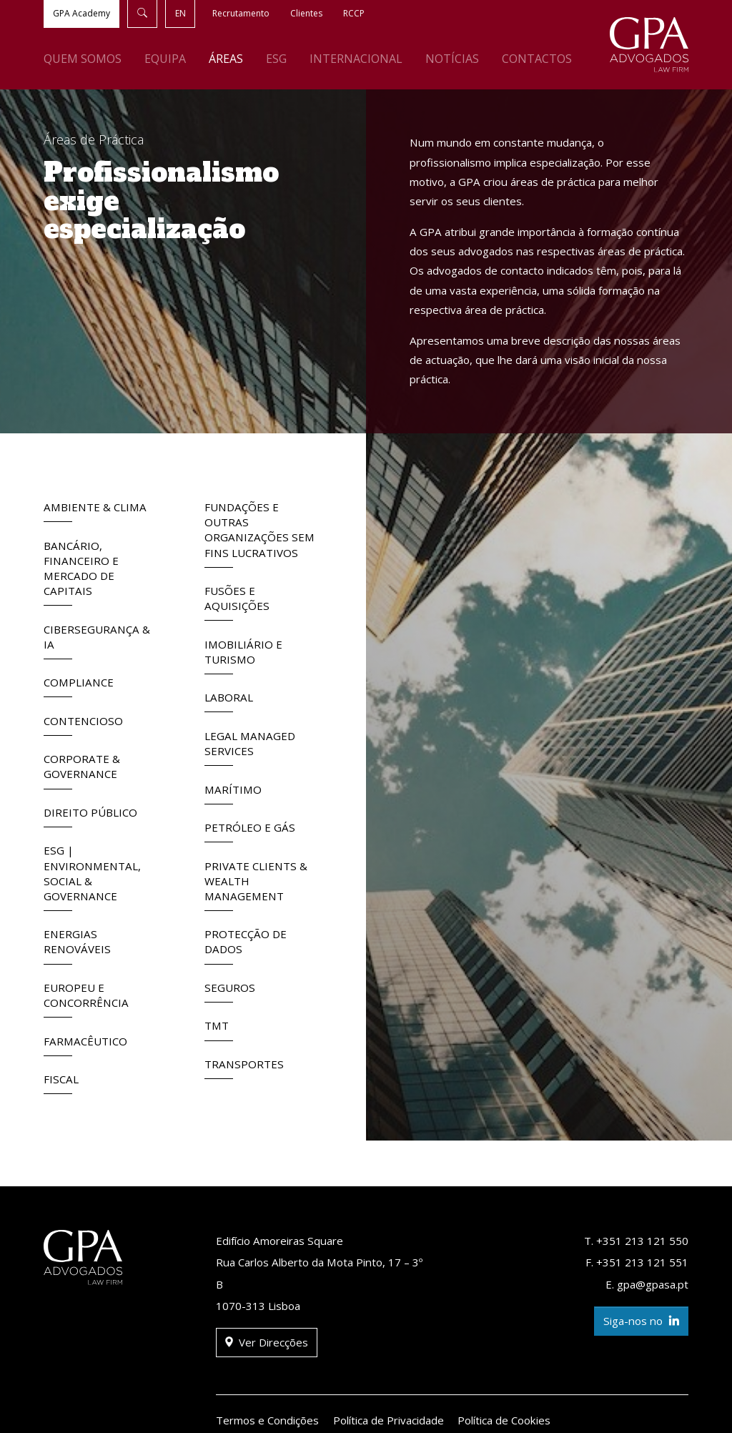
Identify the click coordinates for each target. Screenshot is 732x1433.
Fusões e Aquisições (236, 602)
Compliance (79, 686)
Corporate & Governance (82, 770)
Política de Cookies (504, 1420)
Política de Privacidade (388, 1420)
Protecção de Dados (245, 945)
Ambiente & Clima (95, 511)
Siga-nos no (641, 1321)
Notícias (452, 59)
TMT (218, 1029)
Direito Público (90, 816)
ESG (276, 59)
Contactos (537, 59)
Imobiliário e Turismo (243, 655)
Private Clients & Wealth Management (255, 885)
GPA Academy (81, 13)
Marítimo (233, 793)
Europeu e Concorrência (86, 999)
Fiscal (61, 1083)
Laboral (228, 701)
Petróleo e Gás (249, 831)
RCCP (354, 13)
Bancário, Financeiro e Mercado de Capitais (81, 572)
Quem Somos (83, 59)
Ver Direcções (266, 1342)
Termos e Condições (267, 1420)
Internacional (356, 59)
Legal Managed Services (249, 747)
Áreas (226, 59)
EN (180, 13)
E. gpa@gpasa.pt (646, 1284)
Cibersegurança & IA (97, 640)
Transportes (244, 1068)
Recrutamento (240, 13)
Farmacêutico (85, 1045)
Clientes (306, 13)
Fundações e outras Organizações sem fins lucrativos (259, 534)
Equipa (165, 59)
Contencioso (83, 725)
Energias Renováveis (77, 945)
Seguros (229, 991)
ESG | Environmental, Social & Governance (92, 877)
